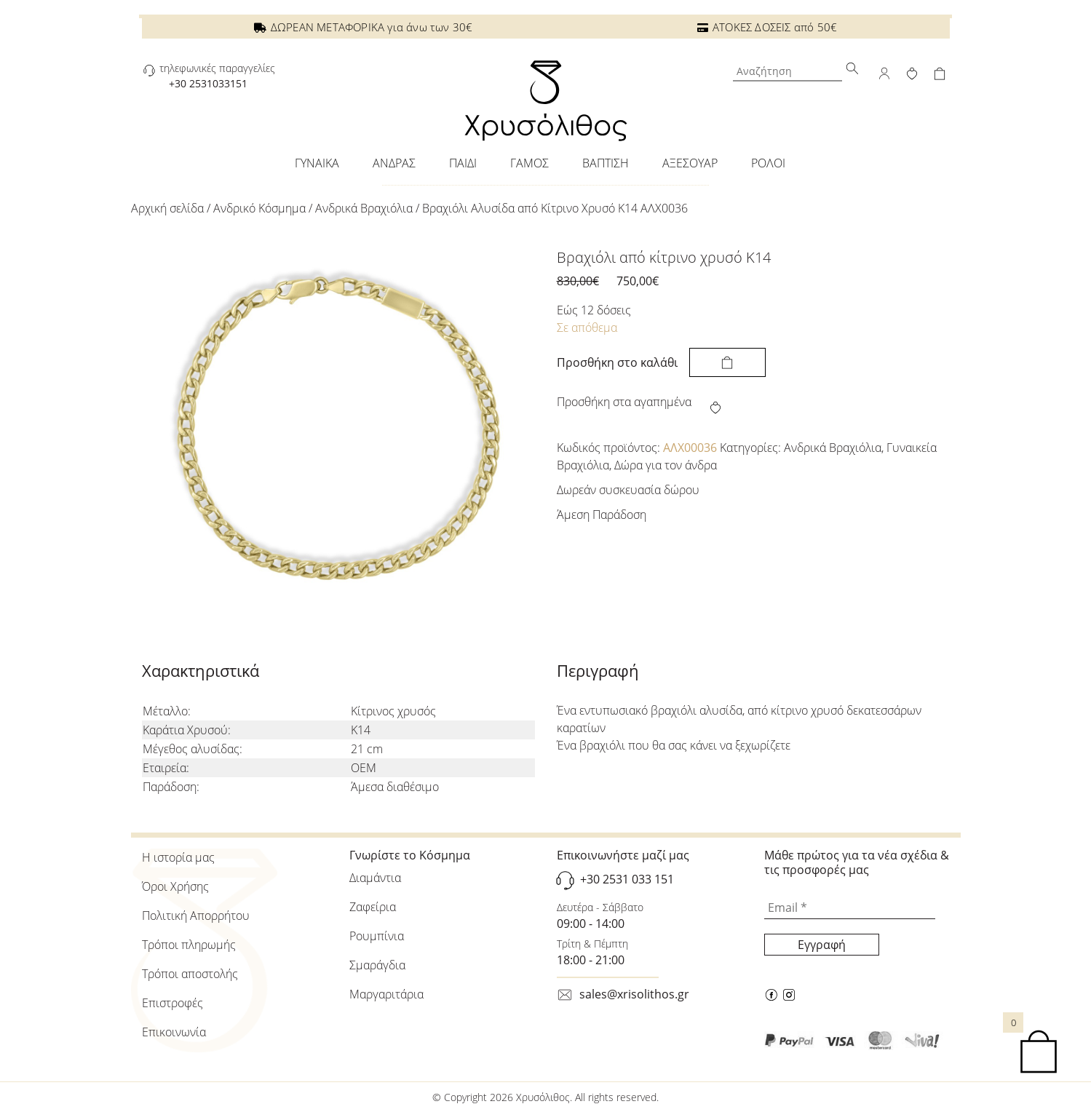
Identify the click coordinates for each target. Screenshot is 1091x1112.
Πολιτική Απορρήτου (196, 916)
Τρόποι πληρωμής (189, 945)
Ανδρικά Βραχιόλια (364, 208)
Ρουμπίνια (376, 936)
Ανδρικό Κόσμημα (259, 208)
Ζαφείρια (372, 907)
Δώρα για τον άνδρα (665, 465)
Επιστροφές (172, 1003)
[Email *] (849, 908)
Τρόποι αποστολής (190, 974)
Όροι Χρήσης (175, 886)
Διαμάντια (375, 878)
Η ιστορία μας (178, 857)
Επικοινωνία (174, 1032)
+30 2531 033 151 (627, 879)
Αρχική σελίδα (167, 208)
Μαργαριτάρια (386, 994)
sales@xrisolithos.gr (634, 994)
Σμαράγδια (377, 965)
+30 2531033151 (208, 83)
